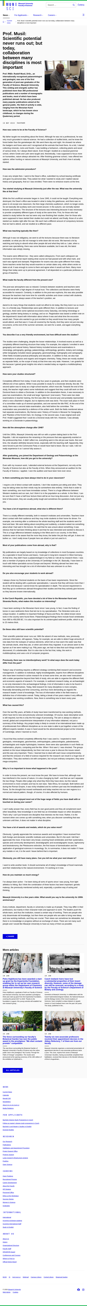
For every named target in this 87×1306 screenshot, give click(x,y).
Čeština (81, 5)
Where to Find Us (9, 1258)
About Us (8, 1234)
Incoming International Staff (12, 1224)
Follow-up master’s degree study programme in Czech (21, 1123)
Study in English (8, 1227)
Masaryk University (14, 1289)
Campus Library (36, 1277)
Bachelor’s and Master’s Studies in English (17, 1126)
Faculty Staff (7, 1249)
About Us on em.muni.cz (11, 1105)
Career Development (10, 1183)
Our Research (7, 1141)
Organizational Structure (11, 1245)
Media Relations (8, 1108)
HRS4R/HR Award (9, 1252)
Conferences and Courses (11, 1255)
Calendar (6, 1095)
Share (10, 936)
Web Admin (6, 1292)
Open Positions (8, 1176)
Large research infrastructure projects (15, 1158)
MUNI (5, 1277)
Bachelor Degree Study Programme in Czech (18, 1120)
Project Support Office (10, 1151)
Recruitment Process (10, 1179)
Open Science (7, 1164)
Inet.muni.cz (16, 1277)
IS (9, 1277)
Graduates (6, 1206)
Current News (7, 1092)
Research (8, 1136)
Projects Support (8, 1155)
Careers (8, 1171)
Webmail (26, 1277)
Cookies (15, 1292)
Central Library (49, 1277)
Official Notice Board (9, 1262)
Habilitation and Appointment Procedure (16, 1148)
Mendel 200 (7, 1098)
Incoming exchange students (12, 1220)
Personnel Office (8, 1192)
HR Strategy (7, 1189)
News (5, 1087)
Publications (7, 1145)
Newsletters (7, 1102)
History (5, 1242)
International (12, 1212)
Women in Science (9, 1202)
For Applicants (12, 1115)
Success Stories (8, 1199)
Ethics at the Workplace (11, 1196)
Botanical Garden (61, 1277)
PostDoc (5, 1161)
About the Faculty (9, 1186)
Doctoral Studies (8, 1130)
